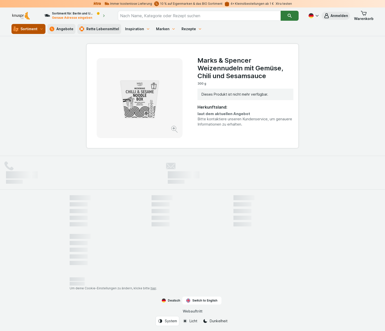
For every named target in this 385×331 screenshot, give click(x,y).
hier (153, 288)
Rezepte (192, 29)
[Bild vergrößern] (175, 130)
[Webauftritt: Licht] (189, 321)
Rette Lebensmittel (99, 28)
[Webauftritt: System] (167, 321)
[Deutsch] (313, 16)
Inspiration (137, 29)
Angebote (61, 28)
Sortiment (28, 28)
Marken (166, 29)
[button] (336, 16)
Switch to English (201, 301)
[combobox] (199, 16)
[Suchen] (290, 16)
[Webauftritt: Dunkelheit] (215, 321)
